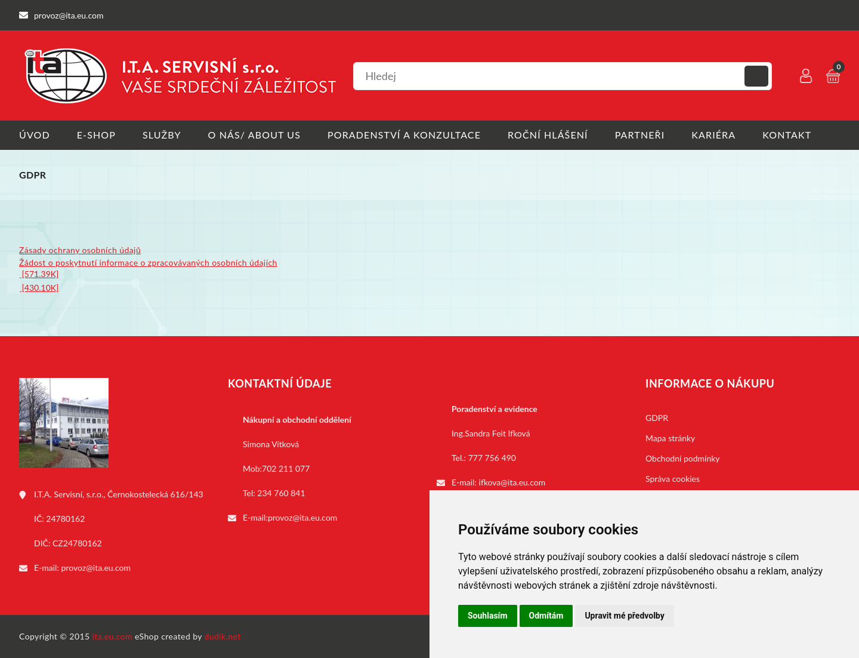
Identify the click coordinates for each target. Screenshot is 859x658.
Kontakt (786, 134)
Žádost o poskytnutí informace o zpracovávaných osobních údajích (148, 262)
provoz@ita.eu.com (96, 567)
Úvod (34, 134)
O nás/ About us (254, 134)
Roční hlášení (548, 134)
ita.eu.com (112, 636)
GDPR (656, 418)
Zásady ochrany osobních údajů (80, 250)
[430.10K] (39, 287)
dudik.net (223, 636)
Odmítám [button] (546, 615)
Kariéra (713, 134)
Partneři (640, 134)
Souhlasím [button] (488, 615)
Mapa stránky (670, 438)
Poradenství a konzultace (404, 134)
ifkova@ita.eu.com (512, 482)
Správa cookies (672, 478)
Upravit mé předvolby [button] (624, 615)
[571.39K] (39, 274)
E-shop (96, 134)
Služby (162, 134)
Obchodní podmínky (682, 458)
